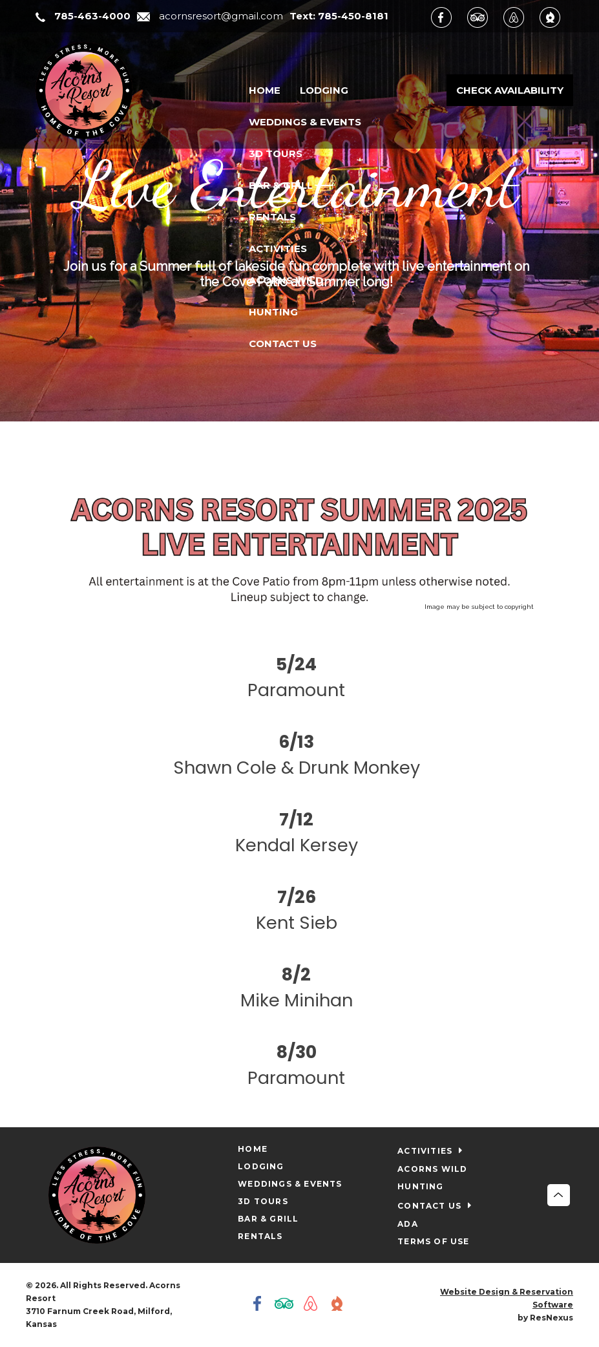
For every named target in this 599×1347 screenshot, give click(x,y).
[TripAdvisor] (484, 17)
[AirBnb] (520, 17)
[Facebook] (448, 17)
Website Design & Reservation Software (506, 1298)
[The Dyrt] (556, 17)
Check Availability (509, 90)
